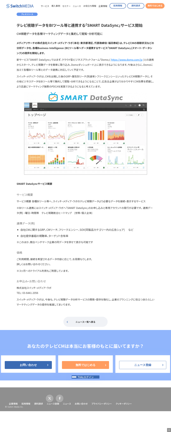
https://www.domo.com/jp (127, 59)
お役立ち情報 (89, 6)
